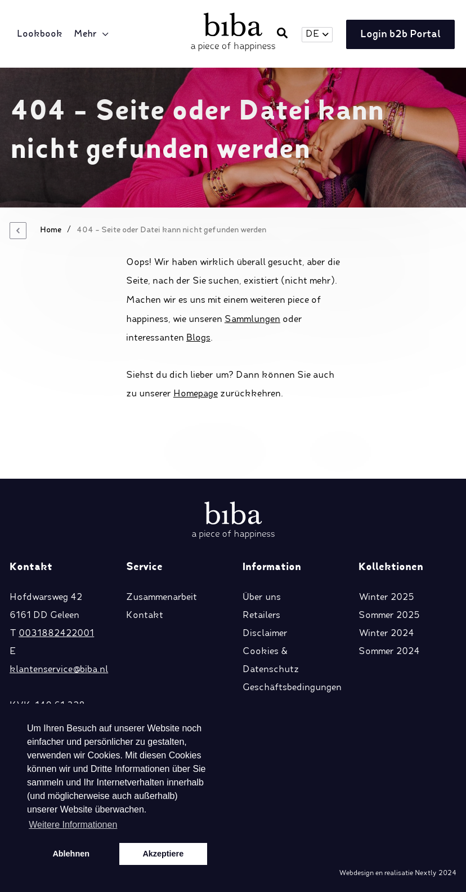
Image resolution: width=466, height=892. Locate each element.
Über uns (262, 597)
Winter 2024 (386, 633)
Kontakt (144, 615)
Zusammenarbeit (161, 597)
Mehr (85, 34)
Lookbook (39, 34)
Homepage (195, 394)
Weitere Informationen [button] (73, 824)
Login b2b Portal (400, 34)
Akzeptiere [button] (162, 853)
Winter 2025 (386, 597)
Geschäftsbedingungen (292, 687)
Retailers (261, 615)
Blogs (198, 338)
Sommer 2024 (389, 651)
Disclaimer (265, 633)
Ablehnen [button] (70, 853)
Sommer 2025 (389, 615)
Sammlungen (252, 319)
